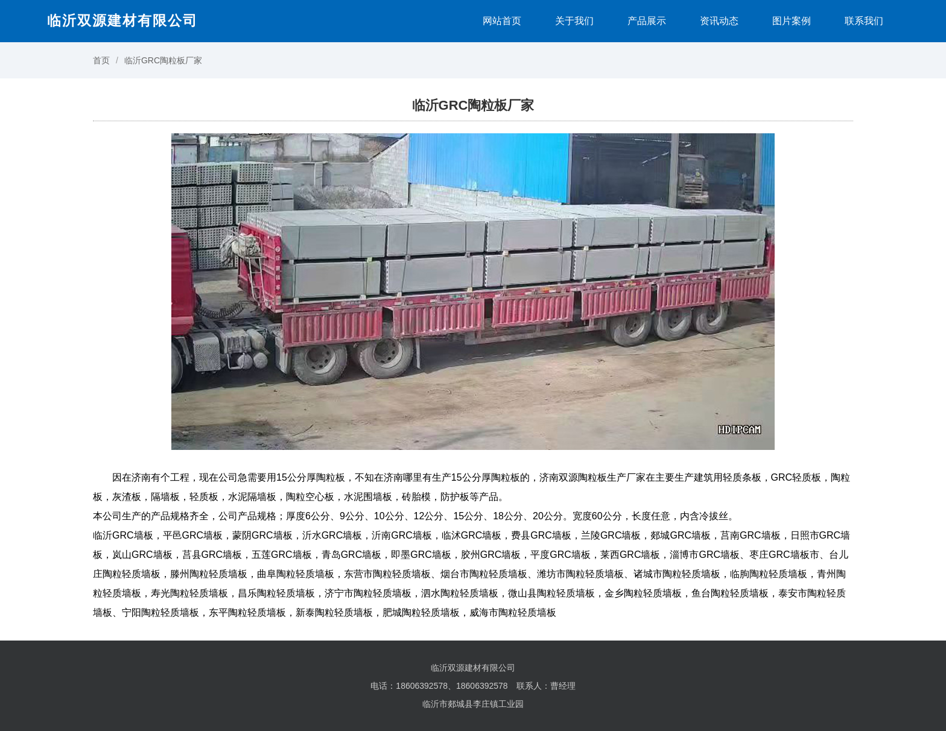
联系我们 (864, 21)
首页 (101, 60)
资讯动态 (719, 21)
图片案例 (791, 21)
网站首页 (502, 21)
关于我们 (574, 21)
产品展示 (646, 21)
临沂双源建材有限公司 (122, 20)
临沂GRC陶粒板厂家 (163, 60)
